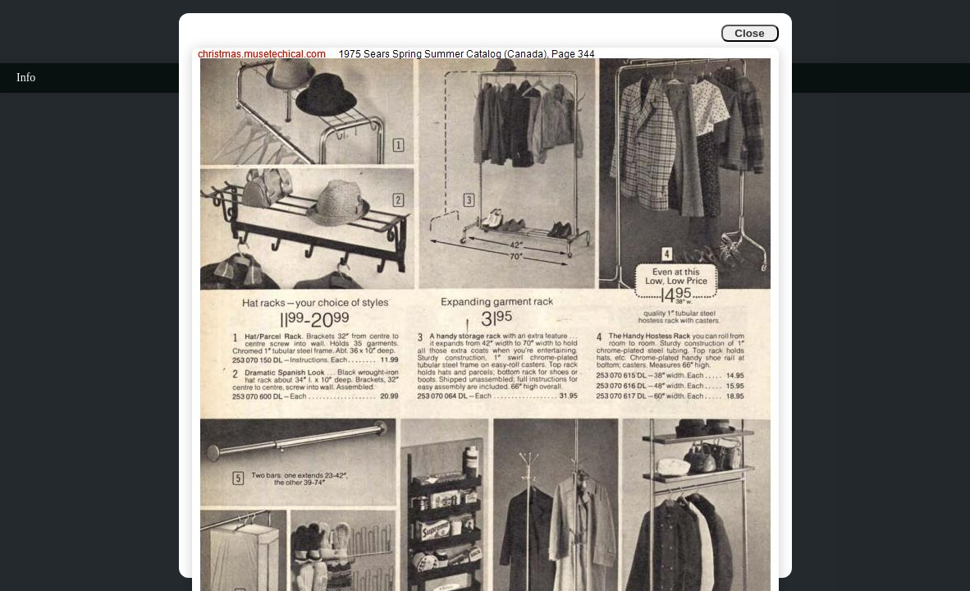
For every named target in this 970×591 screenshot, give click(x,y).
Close (749, 33)
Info (25, 77)
